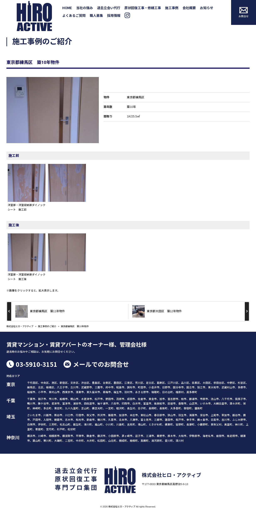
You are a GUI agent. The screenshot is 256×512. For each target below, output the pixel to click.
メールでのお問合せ (101, 364)
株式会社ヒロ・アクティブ (19, 326)
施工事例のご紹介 (47, 326)
